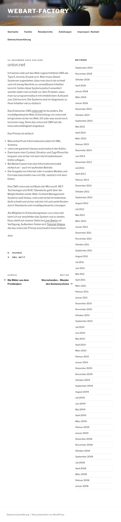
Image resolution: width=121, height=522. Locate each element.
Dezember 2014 (83, 150)
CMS (14, 257)
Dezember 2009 (83, 368)
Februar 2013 (82, 179)
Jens (40, 60)
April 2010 (80, 344)
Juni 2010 (80, 333)
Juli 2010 (79, 327)
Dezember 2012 (83, 185)
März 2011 (80, 285)
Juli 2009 (80, 397)
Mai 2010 (80, 338)
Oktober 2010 (82, 315)
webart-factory (38, 11)
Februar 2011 (82, 291)
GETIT (22, 257)
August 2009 (82, 391)
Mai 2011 (80, 274)
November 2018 (83, 73)
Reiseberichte (45, 31)
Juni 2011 (80, 268)
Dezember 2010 (83, 303)
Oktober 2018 (82, 79)
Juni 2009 (80, 403)
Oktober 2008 (82, 450)
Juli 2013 (79, 168)
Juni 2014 (80, 156)
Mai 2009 (80, 409)
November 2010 (83, 309)
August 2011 (81, 256)
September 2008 (84, 456)
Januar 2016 (81, 103)
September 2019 (83, 67)
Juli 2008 (80, 462)
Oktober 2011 (82, 244)
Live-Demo (51, 220)
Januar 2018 (81, 91)
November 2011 (83, 238)
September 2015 (83, 120)
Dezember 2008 (83, 439)
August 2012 (81, 203)
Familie (28, 31)
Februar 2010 (82, 356)
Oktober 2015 (82, 115)
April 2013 (80, 173)
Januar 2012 (81, 226)
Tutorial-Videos (56, 224)
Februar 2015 (82, 144)
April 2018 (80, 85)
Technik (17, 253)
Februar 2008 (82, 480)
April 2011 (80, 279)
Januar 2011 (81, 297)
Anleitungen (65, 31)
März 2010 (80, 350)
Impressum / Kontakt (88, 31)
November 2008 (83, 444)
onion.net (37, 110)
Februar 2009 (82, 427)
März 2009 (81, 421)
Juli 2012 (79, 209)
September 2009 (84, 385)
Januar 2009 (81, 433)
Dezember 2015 (83, 109)
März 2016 (80, 97)
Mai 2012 (80, 215)
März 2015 (80, 138)
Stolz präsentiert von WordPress (48, 514)
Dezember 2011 (83, 232)
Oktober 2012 (82, 191)
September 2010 (84, 321)
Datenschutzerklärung (19, 39)
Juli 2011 (79, 262)
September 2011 (83, 250)
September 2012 (83, 197)
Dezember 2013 (83, 162)
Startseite (13, 31)
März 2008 (81, 474)
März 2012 (80, 221)
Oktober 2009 (82, 380)
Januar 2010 (81, 362)
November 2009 (83, 374)
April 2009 (80, 415)
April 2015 (80, 132)
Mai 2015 (80, 126)
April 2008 (80, 468)
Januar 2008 (81, 486)
